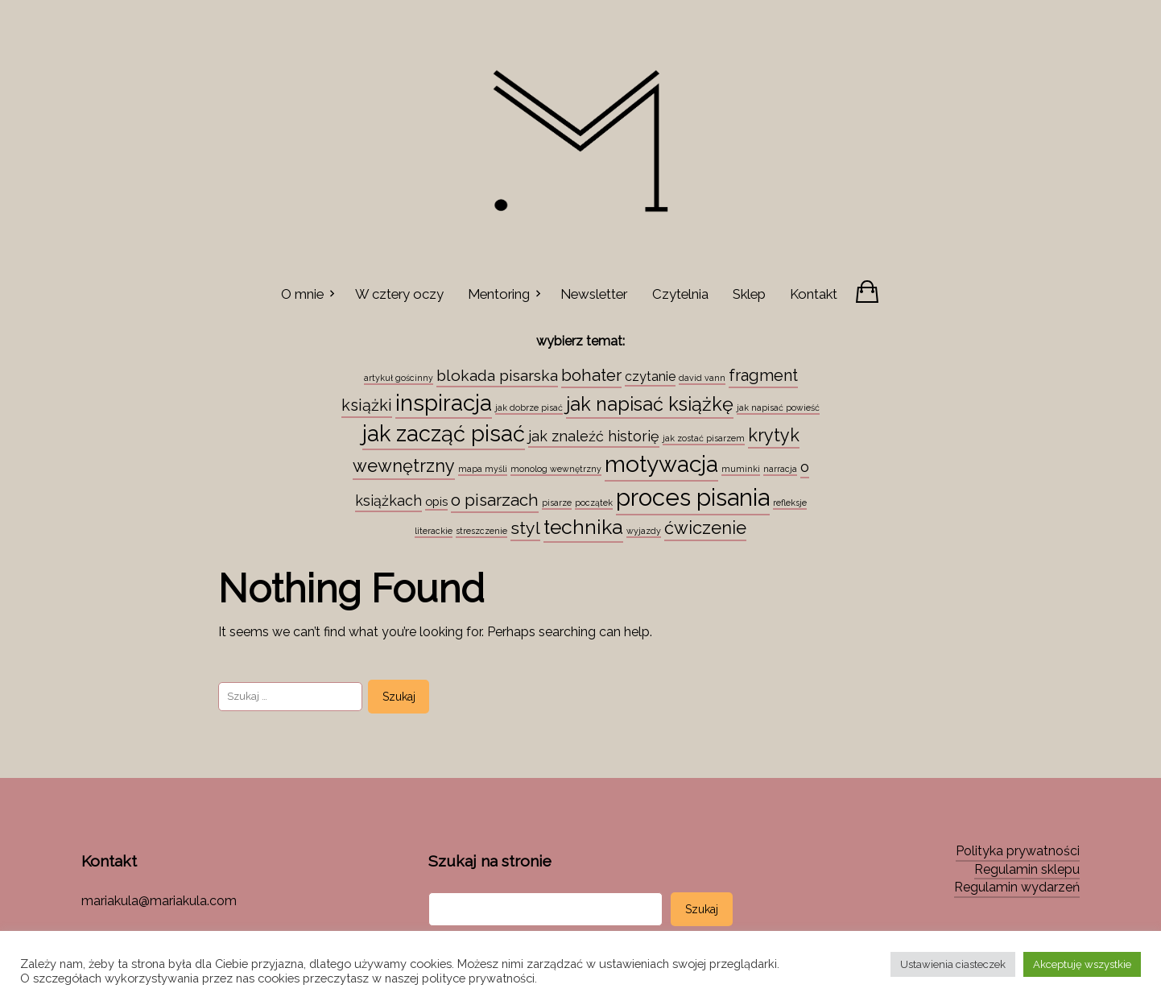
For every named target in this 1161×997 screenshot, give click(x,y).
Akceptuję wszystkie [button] (1082, 964)
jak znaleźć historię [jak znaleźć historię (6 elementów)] (593, 436)
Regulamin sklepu (1027, 869)
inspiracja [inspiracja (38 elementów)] (443, 403)
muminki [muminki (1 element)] (740, 469)
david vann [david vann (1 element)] (702, 378)
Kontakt (813, 294)
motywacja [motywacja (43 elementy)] (661, 464)
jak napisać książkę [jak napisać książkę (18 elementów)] (649, 404)
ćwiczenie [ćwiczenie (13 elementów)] (705, 527)
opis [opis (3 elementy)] (436, 501)
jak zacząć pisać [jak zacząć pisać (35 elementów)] (443, 433)
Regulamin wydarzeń (1017, 887)
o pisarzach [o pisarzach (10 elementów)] (495, 500)
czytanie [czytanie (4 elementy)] (650, 376)
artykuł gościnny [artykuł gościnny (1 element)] (398, 378)
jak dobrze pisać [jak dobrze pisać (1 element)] (529, 407)
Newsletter (593, 294)
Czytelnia (680, 294)
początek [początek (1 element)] (594, 502)
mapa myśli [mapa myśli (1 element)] (482, 469)
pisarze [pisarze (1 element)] (557, 502)
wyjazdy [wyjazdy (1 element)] (643, 531)
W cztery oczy (399, 294)
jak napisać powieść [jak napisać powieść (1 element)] (778, 407)
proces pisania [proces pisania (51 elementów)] (693, 497)
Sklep (749, 294)
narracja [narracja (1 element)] (780, 469)
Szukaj (701, 909)
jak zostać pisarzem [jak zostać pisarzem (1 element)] (704, 438)
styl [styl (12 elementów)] (525, 528)
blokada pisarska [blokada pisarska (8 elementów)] (497, 375)
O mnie (302, 294)
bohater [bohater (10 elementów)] (591, 375)
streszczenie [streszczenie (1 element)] (481, 531)
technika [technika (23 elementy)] (583, 527)
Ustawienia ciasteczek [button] (953, 964)
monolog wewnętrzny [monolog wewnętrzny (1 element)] (555, 469)
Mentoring (499, 294)
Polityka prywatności (1018, 850)
